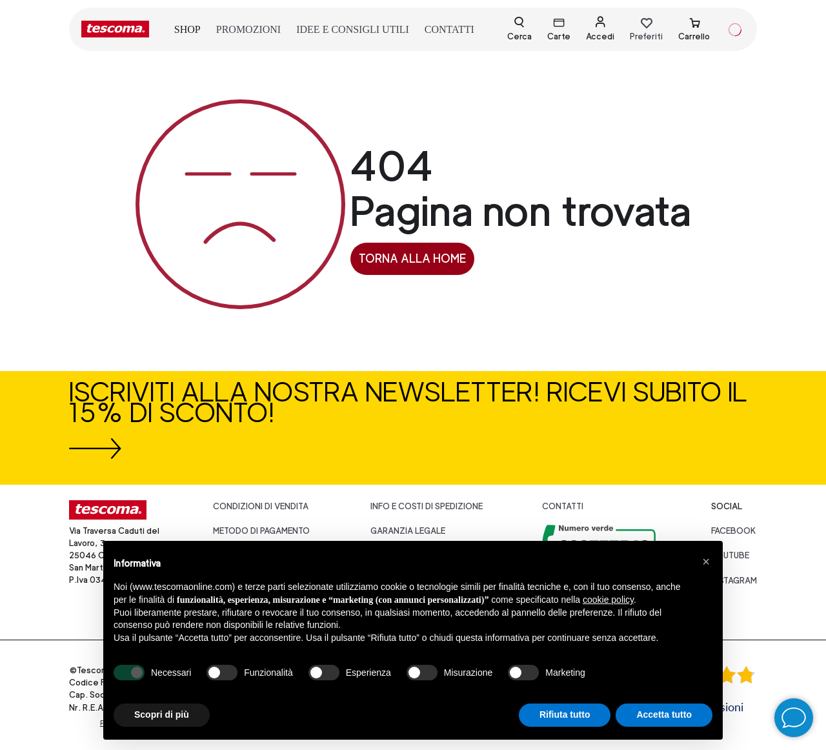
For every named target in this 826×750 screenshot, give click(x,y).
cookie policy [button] (608, 599)
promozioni (248, 29)
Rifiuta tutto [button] (564, 714)
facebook (733, 531)
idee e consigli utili (352, 29)
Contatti (562, 506)
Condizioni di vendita (260, 506)
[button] (706, 561)
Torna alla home (412, 258)
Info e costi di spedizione (426, 506)
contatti (449, 29)
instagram (734, 580)
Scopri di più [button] (161, 714)
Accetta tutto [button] (664, 714)
